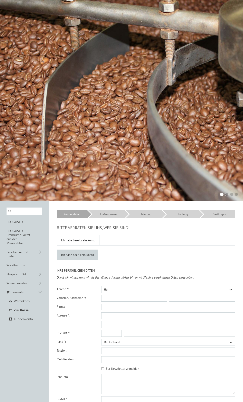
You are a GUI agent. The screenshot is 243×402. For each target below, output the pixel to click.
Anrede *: (63, 289)
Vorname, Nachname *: (71, 298)
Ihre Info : (63, 377)
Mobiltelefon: (65, 359)
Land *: (61, 342)
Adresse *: (63, 315)
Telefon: (62, 350)
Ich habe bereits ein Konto (78, 240)
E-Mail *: (62, 399)
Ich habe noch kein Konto (77, 255)
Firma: (61, 307)
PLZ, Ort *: (63, 333)
